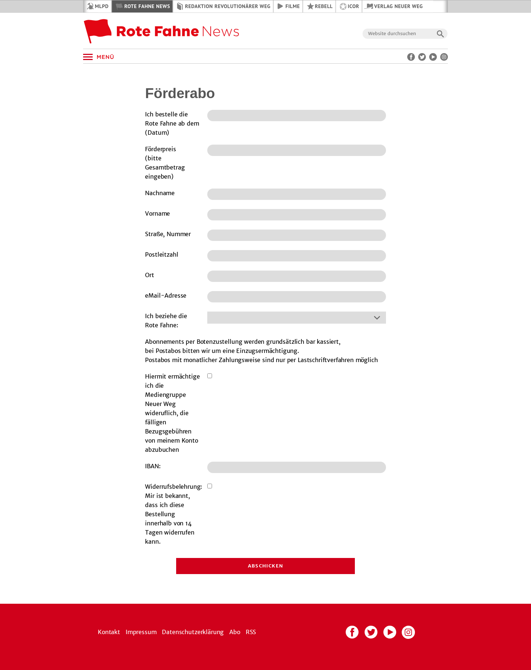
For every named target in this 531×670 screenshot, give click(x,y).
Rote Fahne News (147, 6)
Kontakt (109, 632)
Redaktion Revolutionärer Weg (227, 6)
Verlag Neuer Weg (398, 6)
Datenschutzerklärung (193, 632)
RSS (251, 632)
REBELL (324, 6)
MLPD (101, 6)
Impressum (141, 632)
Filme (293, 6)
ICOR (353, 6)
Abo (234, 632)
